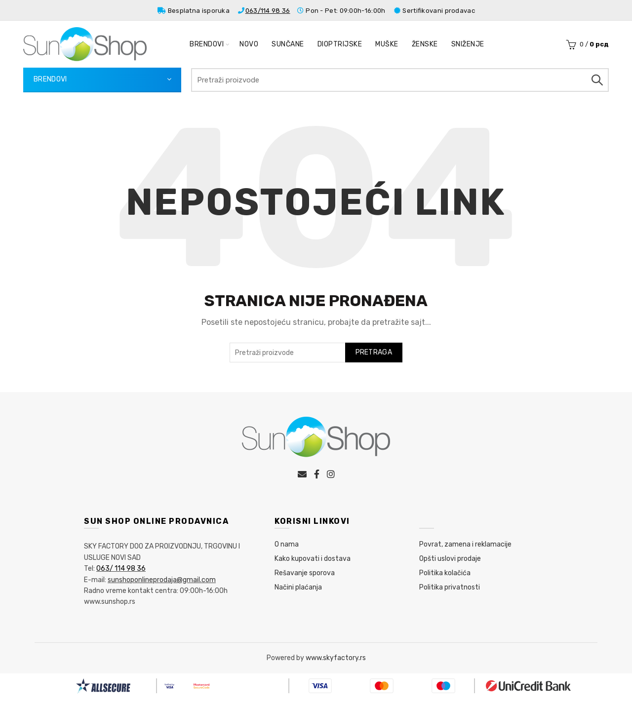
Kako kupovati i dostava (313, 558)
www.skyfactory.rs (336, 658)
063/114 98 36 (267, 10)
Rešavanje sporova (305, 573)
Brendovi (207, 44)
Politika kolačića (445, 573)
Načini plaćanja (298, 587)
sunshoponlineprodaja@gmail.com (162, 580)
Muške (386, 44)
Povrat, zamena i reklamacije (465, 544)
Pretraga (596, 80)
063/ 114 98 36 (121, 568)
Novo (248, 44)
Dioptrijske (339, 44)
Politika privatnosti (449, 587)
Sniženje (467, 44)
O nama (287, 544)
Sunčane (288, 44)
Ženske (425, 44)
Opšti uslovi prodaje (450, 558)
